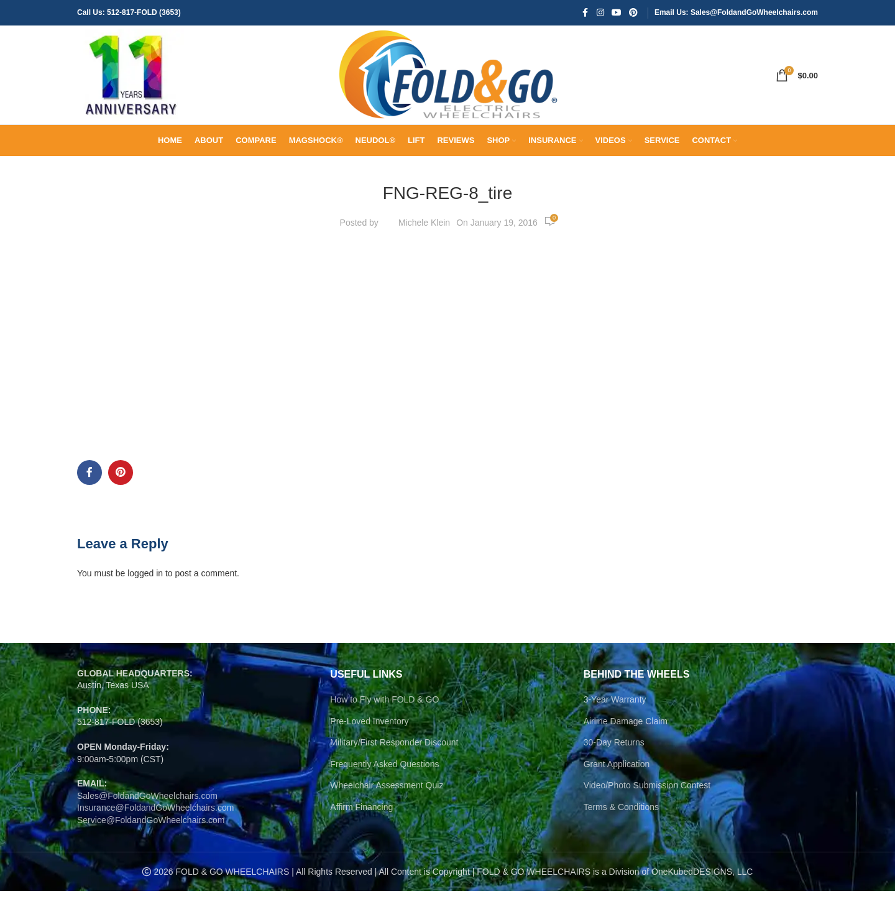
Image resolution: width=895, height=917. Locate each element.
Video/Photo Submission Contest (647, 811)
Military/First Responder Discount (394, 768)
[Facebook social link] (585, 13)
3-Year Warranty (615, 725)
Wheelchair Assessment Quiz (386, 811)
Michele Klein (424, 248)
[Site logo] (133, 88)
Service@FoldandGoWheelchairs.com (151, 846)
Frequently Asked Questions (384, 790)
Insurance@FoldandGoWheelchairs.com (155, 834)
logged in (145, 599)
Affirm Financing (361, 833)
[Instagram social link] (600, 13)
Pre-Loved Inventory (369, 747)
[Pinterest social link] (633, 13)
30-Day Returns (614, 768)
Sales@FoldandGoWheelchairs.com (147, 821)
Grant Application (617, 790)
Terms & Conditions (621, 833)
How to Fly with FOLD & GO (384, 725)
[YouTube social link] (616, 13)
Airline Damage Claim (626, 747)
